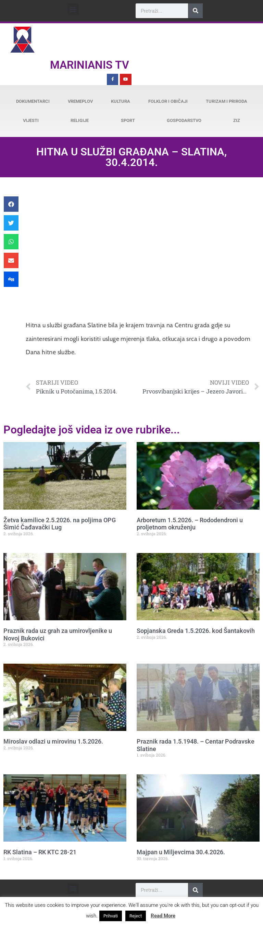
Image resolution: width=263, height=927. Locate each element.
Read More (163, 916)
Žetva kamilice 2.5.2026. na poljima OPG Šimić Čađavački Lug (59, 523)
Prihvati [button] (110, 915)
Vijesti (31, 120)
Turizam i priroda (226, 101)
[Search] (195, 10)
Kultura (120, 101)
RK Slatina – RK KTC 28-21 (39, 852)
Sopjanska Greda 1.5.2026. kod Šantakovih (196, 630)
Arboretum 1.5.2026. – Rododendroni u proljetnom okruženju (190, 523)
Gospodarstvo (184, 120)
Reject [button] (135, 915)
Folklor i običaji (168, 101)
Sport (128, 120)
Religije (80, 120)
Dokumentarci (33, 101)
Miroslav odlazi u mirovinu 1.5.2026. (53, 741)
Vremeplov (80, 101)
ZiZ (236, 120)
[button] (73, 9)
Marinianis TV (89, 64)
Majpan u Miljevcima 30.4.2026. (181, 852)
